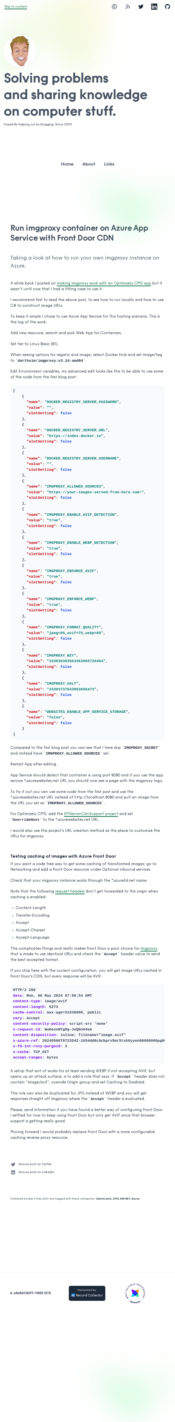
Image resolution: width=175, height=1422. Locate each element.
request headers (70, 891)
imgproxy (148, 949)
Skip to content (15, 6)
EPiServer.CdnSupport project (91, 814)
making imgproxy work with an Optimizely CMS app (104, 283)
